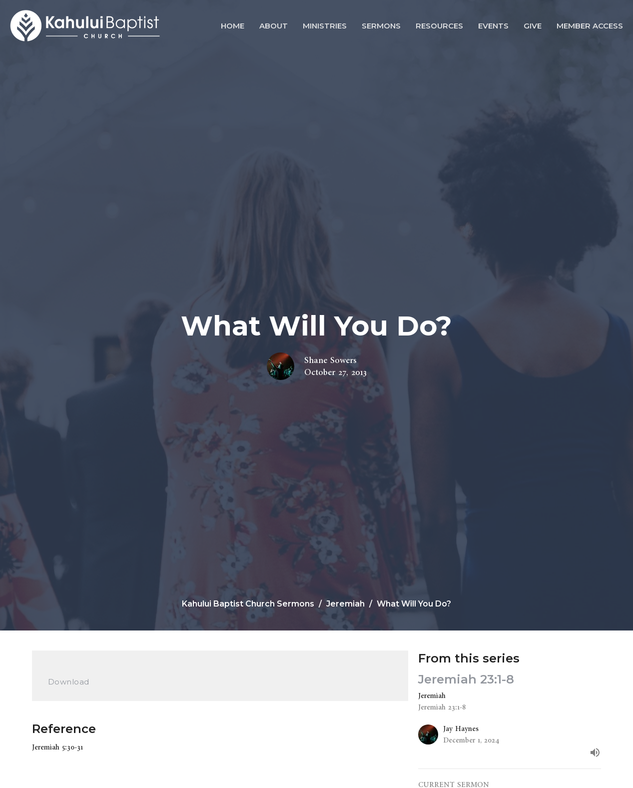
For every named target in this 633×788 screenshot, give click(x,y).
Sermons (381, 25)
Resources (439, 25)
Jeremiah (345, 603)
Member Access (590, 25)
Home (232, 25)
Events (493, 25)
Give (533, 25)
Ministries (325, 25)
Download (68, 681)
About (273, 25)
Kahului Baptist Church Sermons (248, 603)
